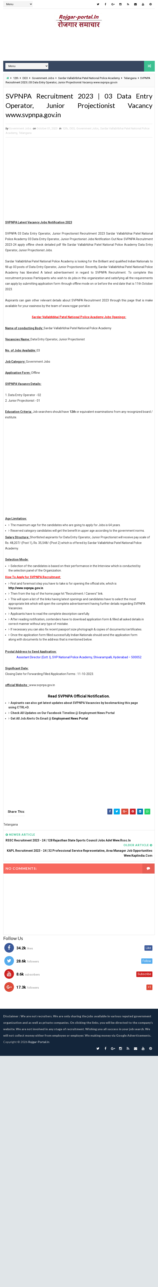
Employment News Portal (70, 718)
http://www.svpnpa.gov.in (25, 588)
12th (15, 78)
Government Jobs (43, 78)
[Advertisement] (77, 179)
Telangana (130, 78)
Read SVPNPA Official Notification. (79, 696)
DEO (25, 78)
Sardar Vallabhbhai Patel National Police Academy (89, 78)
